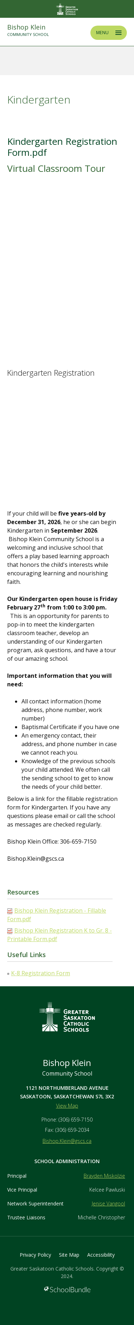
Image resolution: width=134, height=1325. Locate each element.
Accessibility (101, 1254)
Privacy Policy (35, 1254)
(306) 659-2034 (72, 1129)
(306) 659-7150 (76, 1119)
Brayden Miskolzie (104, 1175)
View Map (67, 1105)
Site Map (69, 1254)
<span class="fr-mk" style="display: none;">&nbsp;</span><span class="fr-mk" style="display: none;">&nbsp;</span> (63, 268)
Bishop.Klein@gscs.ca (67, 1140)
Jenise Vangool (108, 1203)
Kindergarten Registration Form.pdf (62, 147)
